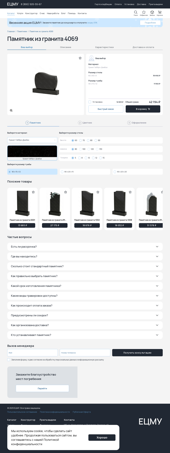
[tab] (33, 124)
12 (94, 157)
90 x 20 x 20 (120, 172)
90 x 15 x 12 (14, 172)
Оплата (118, 4)
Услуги (20, 13)
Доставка (141, 4)
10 (87, 157)
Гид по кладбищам (103, 4)
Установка (129, 4)
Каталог (11, 13)
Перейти (42, 388)
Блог (63, 13)
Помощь (72, 13)
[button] (85, 247)
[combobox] (31, 140)
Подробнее (150, 22)
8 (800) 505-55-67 (31, 4)
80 (89, 140)
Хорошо (102, 437)
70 (82, 140)
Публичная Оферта (82, 412)
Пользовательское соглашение (22, 412)
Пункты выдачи (156, 4)
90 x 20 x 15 (67, 172)
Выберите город (83, 4)
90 (97, 140)
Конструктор (31, 13)
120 (91, 149)
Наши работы (53, 13)
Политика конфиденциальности (55, 412)
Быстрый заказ (106, 108)
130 (99, 149)
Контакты (82, 13)
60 (74, 140)
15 (102, 157)
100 (82, 149)
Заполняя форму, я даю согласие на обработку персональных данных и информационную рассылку (57, 359)
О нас (42, 13)
